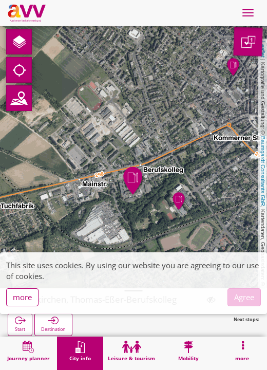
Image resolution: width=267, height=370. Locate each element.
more (22, 297)
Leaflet (263, 49)
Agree (244, 297)
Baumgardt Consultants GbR (263, 171)
